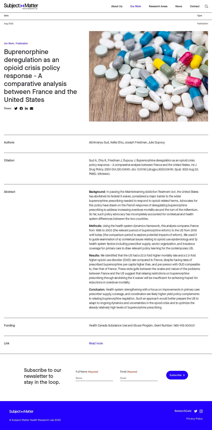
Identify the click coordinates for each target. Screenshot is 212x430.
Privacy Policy (194, 418)
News (178, 6)
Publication (22, 43)
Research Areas (158, 6)
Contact (195, 6)
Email (128, 371)
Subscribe (177, 375)
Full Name (87, 371)
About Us (116, 6)
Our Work (135, 6)
